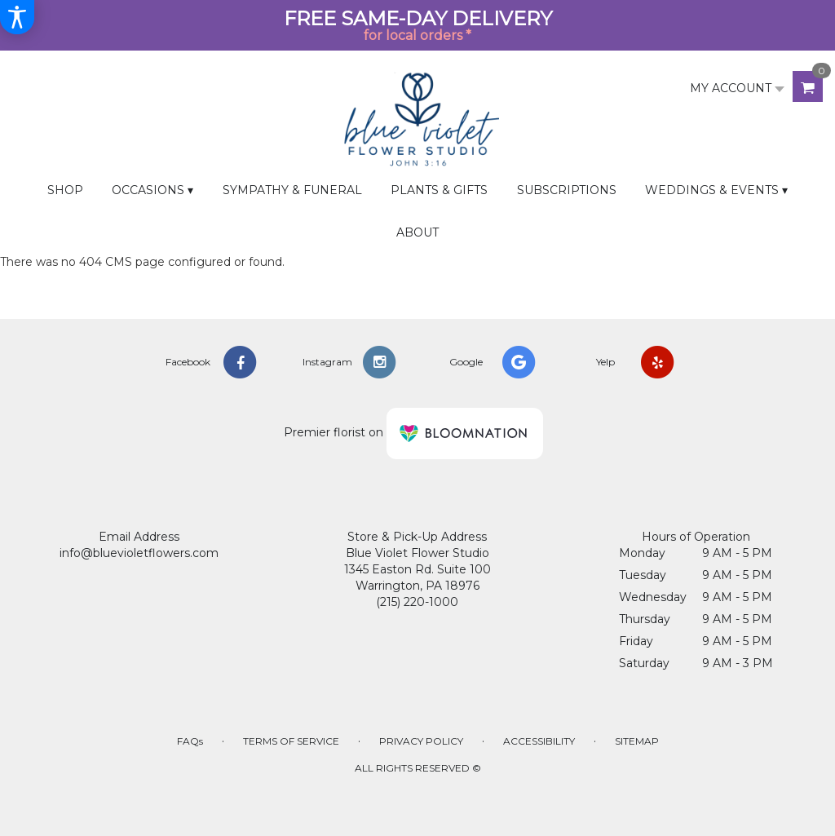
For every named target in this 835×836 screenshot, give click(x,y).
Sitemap (637, 741)
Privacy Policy (421, 741)
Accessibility (539, 741)
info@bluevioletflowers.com (139, 553)
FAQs (190, 741)
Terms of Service (291, 741)
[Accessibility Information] (17, 17)
